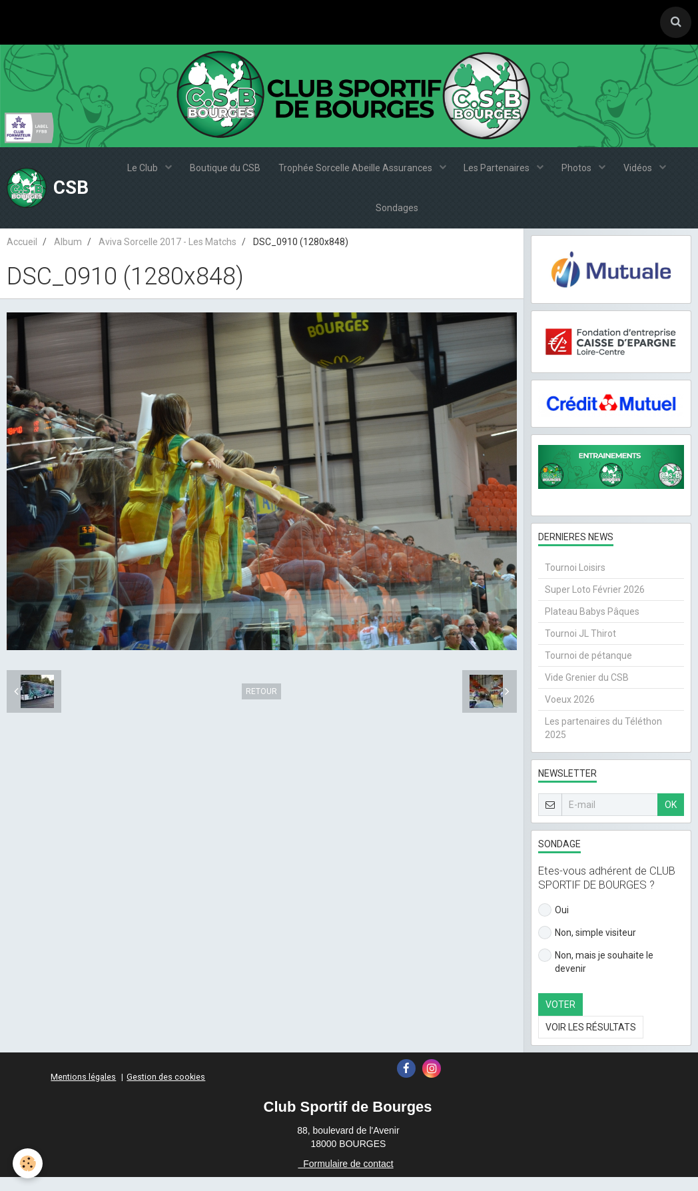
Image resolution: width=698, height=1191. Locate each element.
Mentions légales (83, 1091)
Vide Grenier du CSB (587, 691)
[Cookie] (28, 1163)
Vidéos (644, 172)
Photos (581, 172)
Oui (553, 924)
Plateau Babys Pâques (592, 625)
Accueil (22, 255)
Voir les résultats (590, 1041)
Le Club (138, 172)
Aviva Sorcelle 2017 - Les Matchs (167, 255)
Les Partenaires (499, 172)
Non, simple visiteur (587, 946)
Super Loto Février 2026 (595, 603)
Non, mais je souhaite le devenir (595, 975)
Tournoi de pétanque (588, 669)
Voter (560, 1018)
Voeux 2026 (570, 713)
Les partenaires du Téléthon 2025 (603, 742)
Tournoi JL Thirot (580, 647)
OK (671, 818)
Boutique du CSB (221, 172)
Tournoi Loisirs (575, 581)
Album (68, 255)
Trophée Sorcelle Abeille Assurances (355, 172)
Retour (261, 705)
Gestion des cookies (166, 1091)
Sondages (397, 218)
